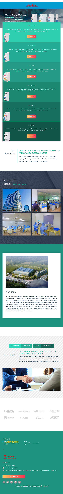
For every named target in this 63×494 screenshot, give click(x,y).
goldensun (46, 485)
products (15, 346)
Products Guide (18, 486)
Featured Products (27, 486)
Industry (16, 184)
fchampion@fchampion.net (13, 468)
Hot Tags (34, 486)
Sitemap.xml (39, 486)
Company (7, 184)
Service (24, 184)
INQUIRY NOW (14, 476)
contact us (47, 346)
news (37, 346)
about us (26, 346)
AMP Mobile (45, 486)
